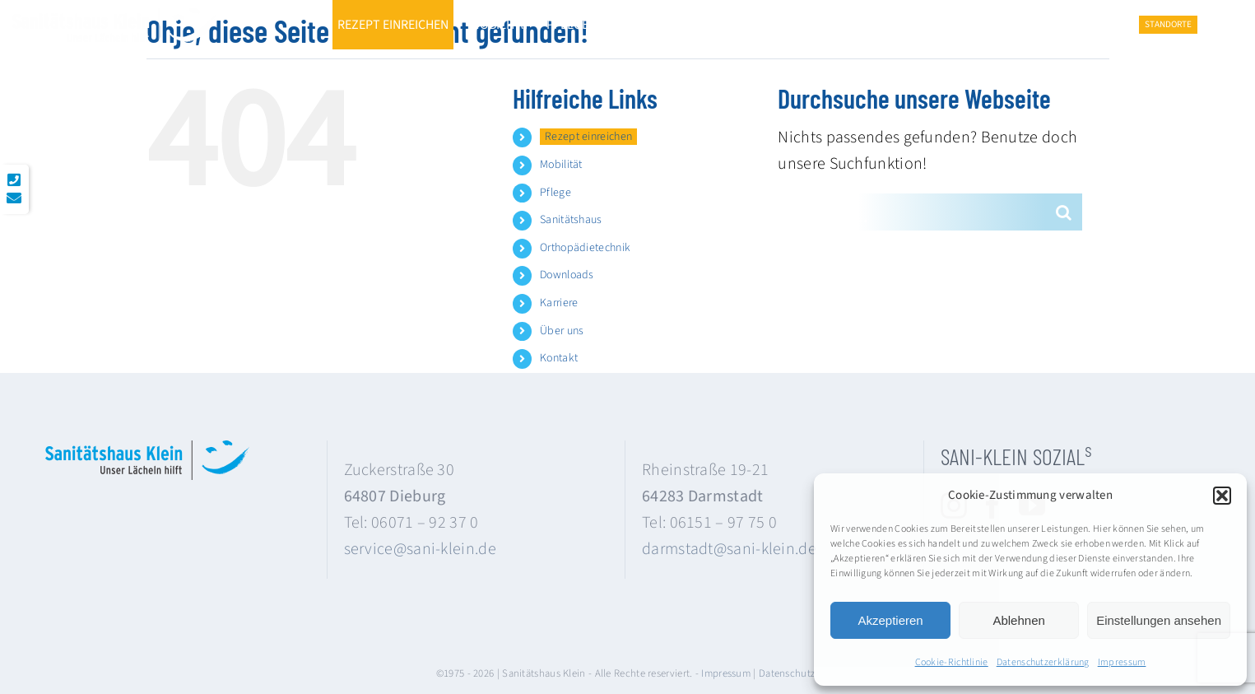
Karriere (559, 303)
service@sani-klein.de (420, 549)
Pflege (555, 192)
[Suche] (1063, 212)
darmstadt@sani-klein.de (729, 549)
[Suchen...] (911, 212)
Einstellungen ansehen (1158, 620)
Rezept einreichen (588, 136)
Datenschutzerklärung (1043, 662)
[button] (1222, 495)
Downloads (567, 275)
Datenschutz (787, 673)
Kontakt (559, 358)
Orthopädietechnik (585, 248)
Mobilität (561, 164)
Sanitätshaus (571, 220)
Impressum (1122, 662)
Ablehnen (1018, 620)
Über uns (561, 331)
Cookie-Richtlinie (951, 662)
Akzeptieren (890, 620)
